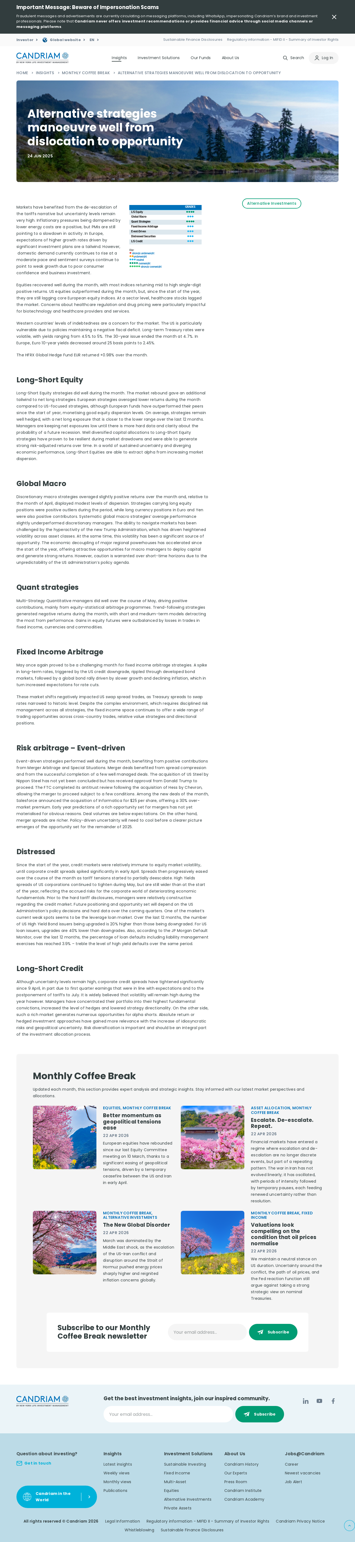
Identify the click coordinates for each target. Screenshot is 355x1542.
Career (292, 1464)
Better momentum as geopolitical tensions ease (132, 1122)
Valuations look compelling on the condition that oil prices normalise (283, 1234)
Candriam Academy (244, 1499)
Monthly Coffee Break (86, 73)
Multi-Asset (175, 1482)
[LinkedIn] (305, 1401)
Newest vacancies (303, 1473)
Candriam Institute (243, 1490)
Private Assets (178, 1508)
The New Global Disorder (136, 1225)
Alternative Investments (188, 1499)
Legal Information (122, 1521)
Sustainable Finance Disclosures (192, 1530)
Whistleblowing (139, 1530)
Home (22, 73)
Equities (171, 1490)
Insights (45, 73)
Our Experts (235, 1473)
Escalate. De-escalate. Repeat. (282, 1123)
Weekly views (117, 1473)
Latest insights (118, 1464)
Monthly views (117, 1482)
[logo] (42, 57)
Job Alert (293, 1482)
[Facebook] (333, 1401)
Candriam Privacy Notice (300, 1521)
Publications (115, 1490)
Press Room (235, 1482)
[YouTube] (319, 1401)
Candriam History (241, 1464)
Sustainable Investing (185, 1464)
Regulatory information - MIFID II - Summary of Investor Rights (208, 1521)
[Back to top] (349, 1525)
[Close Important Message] (334, 17)
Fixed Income (177, 1473)
